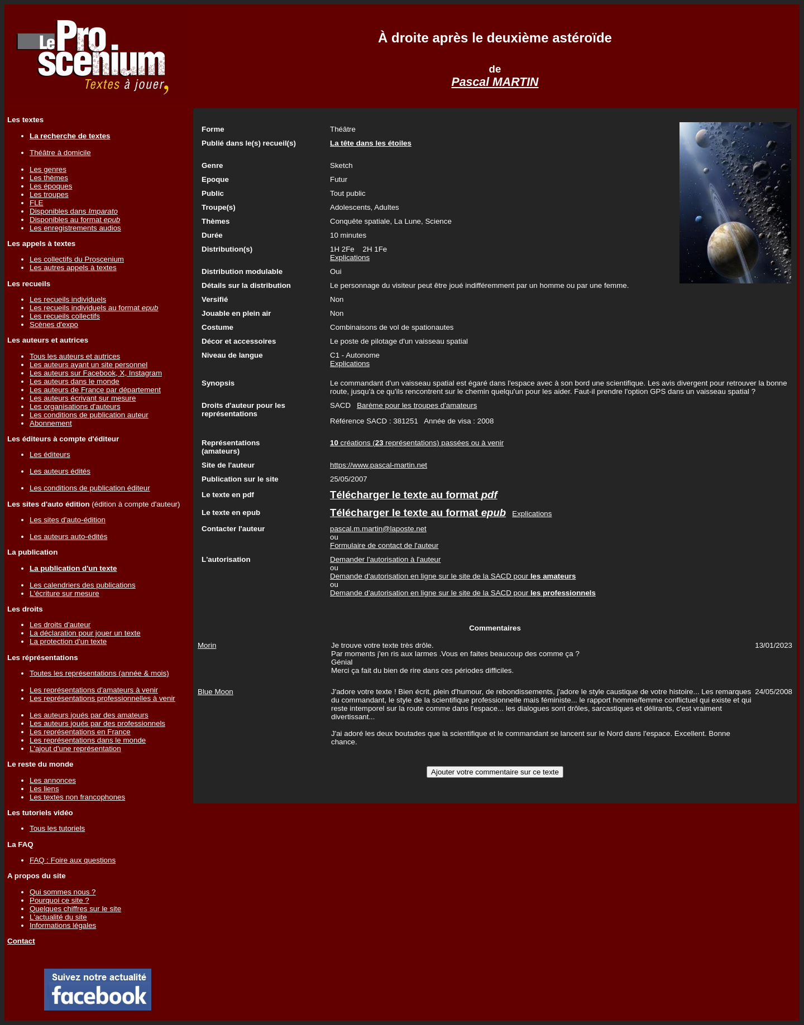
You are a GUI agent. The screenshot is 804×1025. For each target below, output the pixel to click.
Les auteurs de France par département (95, 390)
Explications (350, 257)
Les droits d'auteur (60, 624)
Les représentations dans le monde (88, 740)
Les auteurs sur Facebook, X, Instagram (96, 373)
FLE (36, 203)
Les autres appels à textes (73, 267)
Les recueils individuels (68, 299)
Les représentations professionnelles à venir (102, 698)
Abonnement (51, 423)
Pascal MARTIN (494, 82)
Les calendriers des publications (83, 585)
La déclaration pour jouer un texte (85, 633)
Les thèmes (49, 178)
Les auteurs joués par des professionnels (97, 723)
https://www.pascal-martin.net (378, 465)
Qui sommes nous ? (63, 892)
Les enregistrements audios (75, 228)
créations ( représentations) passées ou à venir (417, 443)
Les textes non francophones (77, 797)
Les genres (48, 169)
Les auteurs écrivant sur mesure (83, 398)
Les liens (44, 789)
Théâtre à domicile (60, 152)
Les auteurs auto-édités (68, 536)
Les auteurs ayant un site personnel (88, 364)
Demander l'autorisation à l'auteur (385, 559)
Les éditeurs (50, 454)
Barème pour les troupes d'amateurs (417, 405)
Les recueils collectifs (65, 316)
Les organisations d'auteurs (75, 406)
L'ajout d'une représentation (75, 748)
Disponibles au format (75, 219)
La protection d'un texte (68, 641)
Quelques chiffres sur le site (75, 908)
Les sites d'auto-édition (68, 520)
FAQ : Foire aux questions (73, 860)
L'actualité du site (58, 917)
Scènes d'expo (54, 324)
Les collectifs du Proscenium (77, 259)
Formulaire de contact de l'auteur (384, 545)
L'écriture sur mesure (64, 593)
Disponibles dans (74, 211)
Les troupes (49, 194)
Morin (207, 645)
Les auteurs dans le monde (74, 381)
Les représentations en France (80, 732)
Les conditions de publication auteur (89, 415)
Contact (21, 941)
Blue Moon (215, 691)
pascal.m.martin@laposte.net (378, 528)
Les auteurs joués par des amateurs (89, 715)
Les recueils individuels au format (94, 308)
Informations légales (63, 925)
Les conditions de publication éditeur (90, 488)
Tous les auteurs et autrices (75, 356)
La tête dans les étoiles (370, 143)
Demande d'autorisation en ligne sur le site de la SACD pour (453, 576)
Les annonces (53, 780)
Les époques (51, 186)
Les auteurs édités (60, 471)
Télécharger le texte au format (413, 495)
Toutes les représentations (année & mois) (99, 673)
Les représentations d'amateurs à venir (94, 690)
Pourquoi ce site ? (59, 900)
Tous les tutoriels (57, 828)
